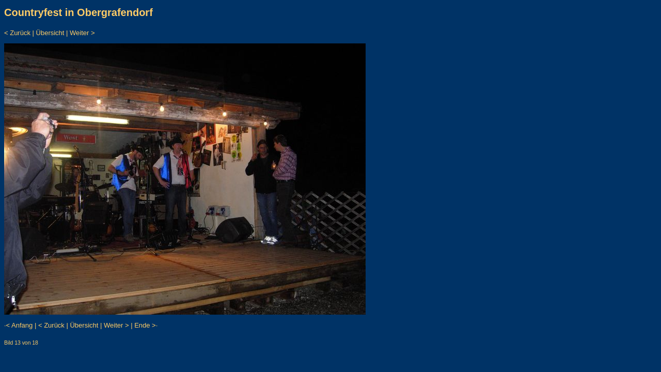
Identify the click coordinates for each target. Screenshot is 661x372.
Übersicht (50, 33)
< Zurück (17, 33)
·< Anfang (18, 325)
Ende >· (146, 325)
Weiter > (82, 33)
